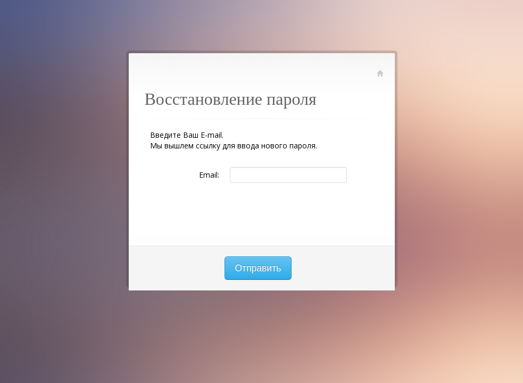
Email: (209, 175)
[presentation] (262, 214)
